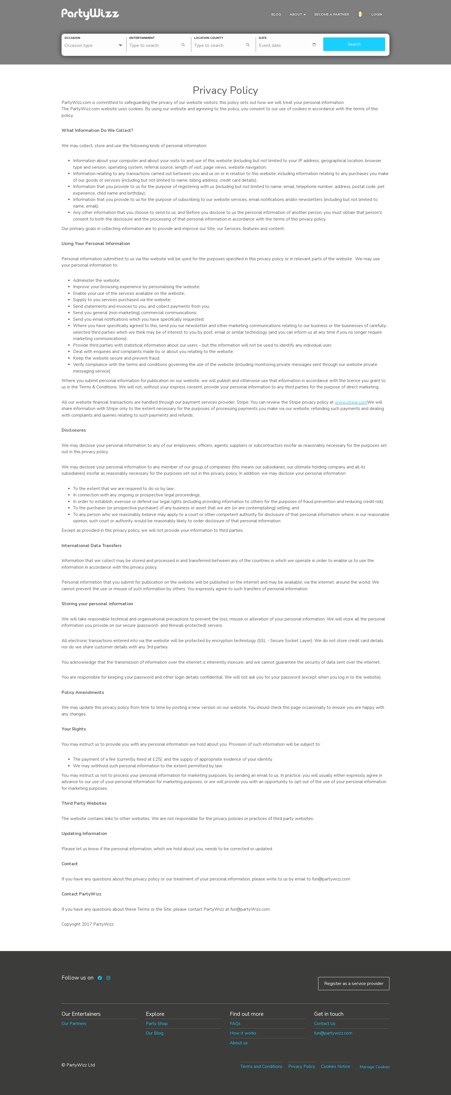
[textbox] (289, 45)
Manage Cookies (375, 1067)
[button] (360, 15)
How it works (243, 1033)
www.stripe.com (351, 402)
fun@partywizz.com (333, 1033)
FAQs (235, 1023)
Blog (276, 14)
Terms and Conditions (261, 1066)
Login (376, 14)
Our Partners (74, 1023)
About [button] (298, 14)
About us (239, 1043)
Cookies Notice (335, 1066)
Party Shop (157, 1023)
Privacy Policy (301, 1066)
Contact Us (324, 1023)
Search (354, 44)
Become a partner (331, 14)
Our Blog (154, 1033)
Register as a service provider (353, 983)
